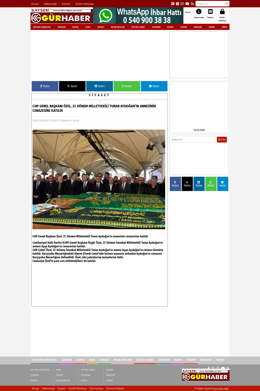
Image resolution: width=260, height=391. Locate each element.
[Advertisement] (99, 54)
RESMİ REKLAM (118, 27)
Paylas (45, 86)
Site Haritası (96, 388)
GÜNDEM (61, 27)
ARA (221, 145)
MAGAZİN (198, 27)
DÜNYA (170, 27)
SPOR (87, 27)
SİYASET (100, 27)
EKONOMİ (156, 27)
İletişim (66, 4)
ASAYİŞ (75, 27)
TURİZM (183, 27)
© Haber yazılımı (212, 388)
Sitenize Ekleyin (115, 388)
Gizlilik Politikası (84, 4)
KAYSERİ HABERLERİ (42, 27)
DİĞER (224, 27)
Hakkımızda (50, 4)
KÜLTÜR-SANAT (138, 27)
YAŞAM (212, 27)
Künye (34, 4)
